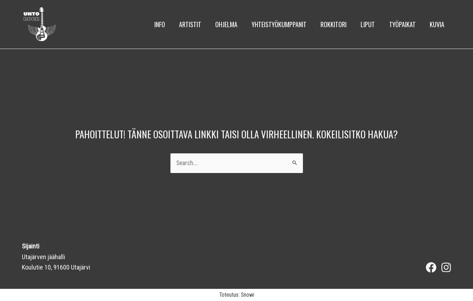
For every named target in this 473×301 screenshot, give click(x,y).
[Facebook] (431, 267)
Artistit (198, 24)
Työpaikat (404, 24)
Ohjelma (233, 24)
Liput (371, 24)
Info (168, 24)
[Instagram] (446, 267)
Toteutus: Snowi (237, 294)
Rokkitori (338, 24)
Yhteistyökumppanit (284, 24)
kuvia (437, 24)
